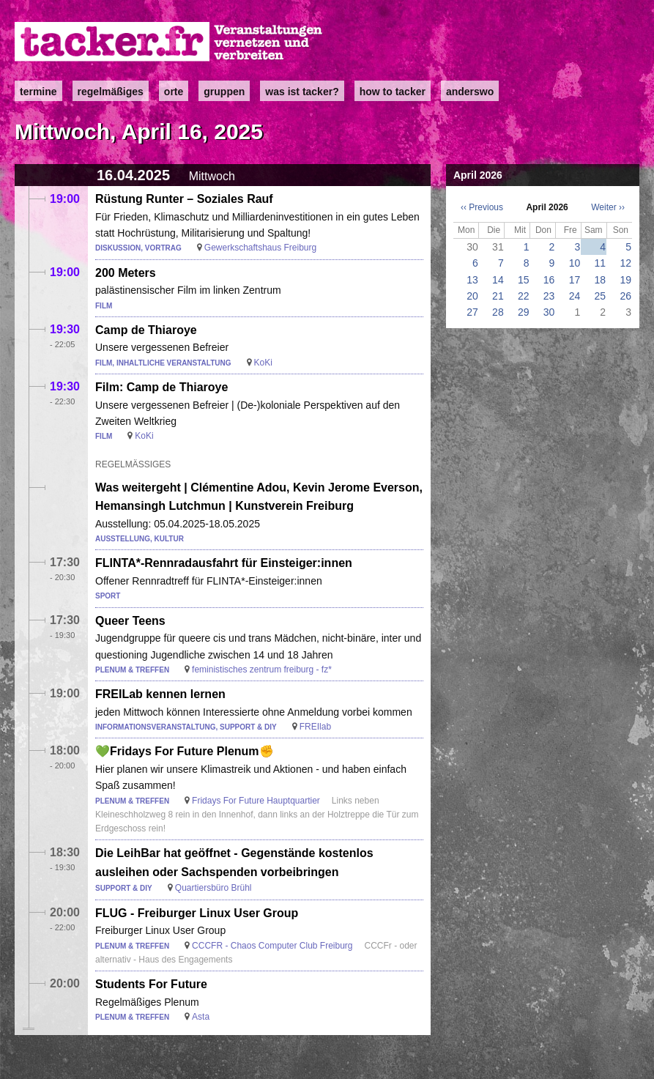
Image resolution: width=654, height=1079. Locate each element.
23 (549, 296)
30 (549, 312)
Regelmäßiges (111, 91)
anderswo (470, 91)
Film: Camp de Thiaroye (161, 387)
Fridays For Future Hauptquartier (256, 801)
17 (575, 280)
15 (523, 280)
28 (498, 312)
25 (600, 296)
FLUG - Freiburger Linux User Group (196, 913)
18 (600, 280)
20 (472, 296)
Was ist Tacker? (301, 91)
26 (625, 296)
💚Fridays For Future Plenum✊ (184, 751)
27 (472, 312)
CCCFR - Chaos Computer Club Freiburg (272, 946)
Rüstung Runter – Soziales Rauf (184, 199)
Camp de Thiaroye (146, 330)
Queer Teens (130, 621)
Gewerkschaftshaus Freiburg (260, 247)
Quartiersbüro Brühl (213, 888)
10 (575, 263)
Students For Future (151, 984)
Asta (200, 1017)
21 (498, 296)
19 (625, 280)
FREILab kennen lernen (160, 694)
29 (523, 312)
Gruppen (224, 91)
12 (625, 263)
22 (523, 296)
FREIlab (315, 727)
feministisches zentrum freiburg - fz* (262, 669)
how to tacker (393, 91)
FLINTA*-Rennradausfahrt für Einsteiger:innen (223, 563)
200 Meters (125, 273)
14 (498, 280)
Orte (173, 91)
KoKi (263, 362)
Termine (38, 91)
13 (472, 280)
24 (575, 296)
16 (549, 280)
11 (600, 263)
